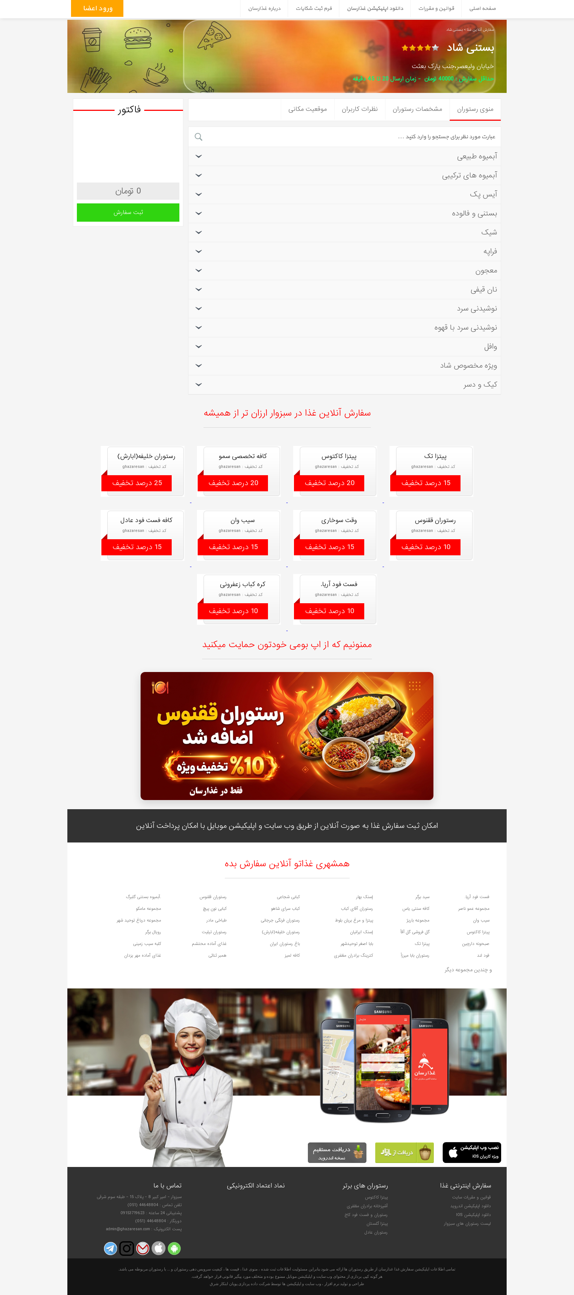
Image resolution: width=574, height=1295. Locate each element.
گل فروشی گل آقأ (414, 932)
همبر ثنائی (217, 955)
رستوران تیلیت (214, 932)
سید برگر (422, 897)
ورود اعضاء (96, 8)
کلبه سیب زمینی (147, 944)
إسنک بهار (364, 897)
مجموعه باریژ (418, 920)
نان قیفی (345, 289)
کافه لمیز (292, 955)
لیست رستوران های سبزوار (467, 1223)
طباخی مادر (216, 920)
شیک (345, 232)
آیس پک (345, 194)
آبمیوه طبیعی (345, 156)
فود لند (483, 955)
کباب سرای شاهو (285, 908)
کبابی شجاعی (288, 897)
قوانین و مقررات (436, 8)
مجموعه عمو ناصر (473, 908)
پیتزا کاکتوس (478, 932)
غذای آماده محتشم (209, 944)
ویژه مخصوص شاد (345, 365)
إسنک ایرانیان (361, 932)
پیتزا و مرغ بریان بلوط (354, 920)
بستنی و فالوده (345, 213)
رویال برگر (153, 932)
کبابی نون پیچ (215, 908)
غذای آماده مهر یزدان (142, 955)
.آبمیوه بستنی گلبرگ (143, 897)
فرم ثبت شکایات (313, 8)
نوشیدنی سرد (345, 308)
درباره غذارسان (264, 8)
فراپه (345, 251)
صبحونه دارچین (475, 944)
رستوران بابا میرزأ (415, 955)
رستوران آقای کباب (357, 908)
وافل (345, 346)
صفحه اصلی (482, 8)
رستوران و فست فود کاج (366, 1215)
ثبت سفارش (128, 212)
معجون (345, 270)
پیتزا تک (422, 944)
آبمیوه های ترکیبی (345, 175)
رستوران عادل (376, 1232)
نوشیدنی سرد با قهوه (345, 327)
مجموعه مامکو (148, 908)
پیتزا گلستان (377, 1223)
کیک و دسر (345, 384)
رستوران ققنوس (213, 897)
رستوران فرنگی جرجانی (280, 920)
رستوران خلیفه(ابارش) (281, 932)
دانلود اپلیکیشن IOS (473, 1215)
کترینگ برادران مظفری (353, 955)
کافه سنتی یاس (415, 908)
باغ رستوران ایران (285, 944)
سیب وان (481, 920)
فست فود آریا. (477, 897)
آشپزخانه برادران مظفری (367, 1206)
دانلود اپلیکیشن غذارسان (375, 8)
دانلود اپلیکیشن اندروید (470, 1206)
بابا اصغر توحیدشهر (357, 944)
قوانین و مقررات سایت (471, 1197)
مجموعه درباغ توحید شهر (139, 920)
